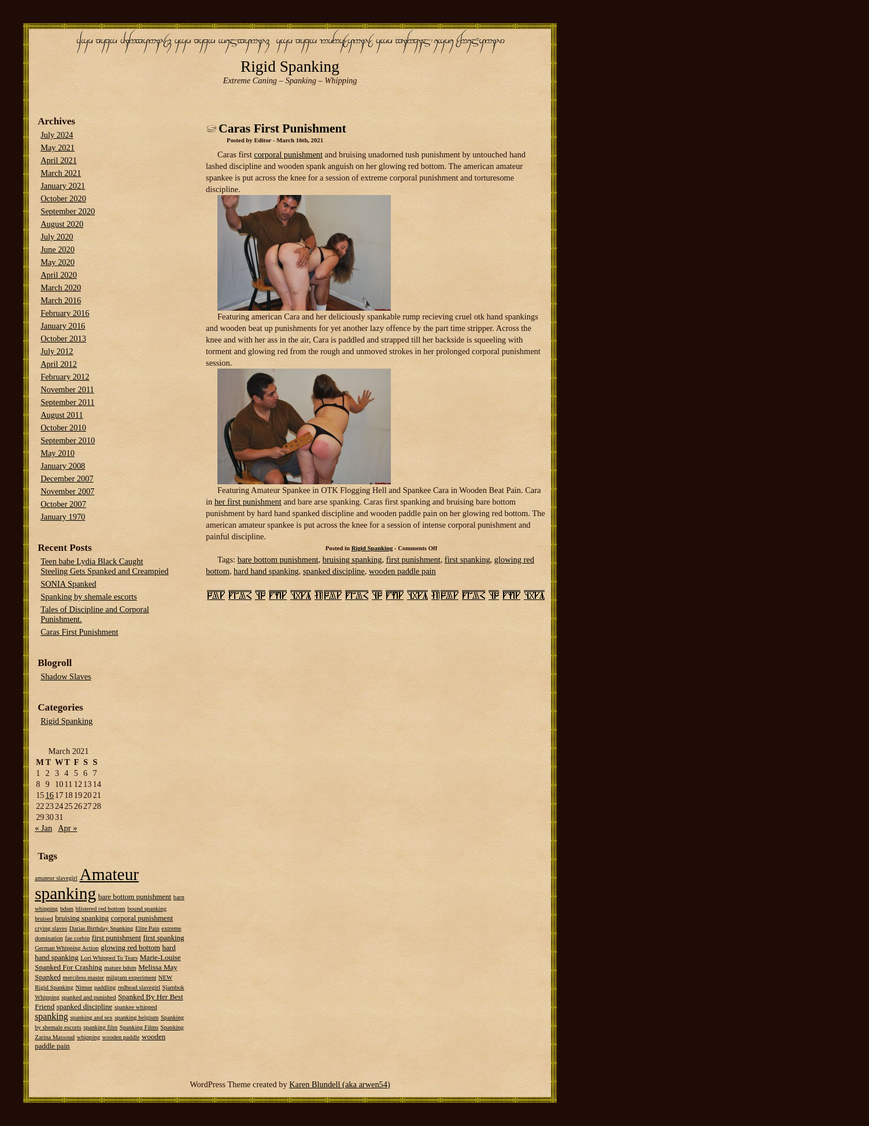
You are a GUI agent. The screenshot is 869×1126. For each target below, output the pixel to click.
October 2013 (63, 338)
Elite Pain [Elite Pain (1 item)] (147, 928)
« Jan (43, 828)
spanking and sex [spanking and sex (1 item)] (91, 1017)
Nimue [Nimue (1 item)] (83, 987)
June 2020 (57, 249)
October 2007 (63, 504)
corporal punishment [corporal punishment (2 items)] (142, 918)
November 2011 (67, 389)
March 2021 (60, 173)
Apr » (67, 828)
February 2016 (64, 313)
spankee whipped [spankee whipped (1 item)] (135, 1007)
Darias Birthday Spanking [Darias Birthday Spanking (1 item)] (101, 928)
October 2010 (63, 427)
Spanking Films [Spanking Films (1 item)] (139, 1027)
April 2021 (58, 160)
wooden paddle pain (402, 571)
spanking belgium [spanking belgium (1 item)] (136, 1017)
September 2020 (67, 211)
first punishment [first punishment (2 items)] (116, 937)
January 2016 (62, 325)
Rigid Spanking (290, 66)
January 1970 (62, 516)
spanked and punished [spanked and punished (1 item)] (88, 997)
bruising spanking (352, 559)
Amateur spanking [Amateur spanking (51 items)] (87, 884)
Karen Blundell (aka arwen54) (339, 1084)
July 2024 (56, 134)
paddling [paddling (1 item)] (105, 987)
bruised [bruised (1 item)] (44, 918)
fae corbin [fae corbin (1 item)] (77, 938)
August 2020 (61, 224)
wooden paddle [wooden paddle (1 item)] (121, 1037)
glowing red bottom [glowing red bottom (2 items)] (130, 947)
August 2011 (61, 415)
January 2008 (62, 465)
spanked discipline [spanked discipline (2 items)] (85, 1006)
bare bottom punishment (278, 559)
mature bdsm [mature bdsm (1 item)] (120, 968)
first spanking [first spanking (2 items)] (163, 937)
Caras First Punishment (282, 128)
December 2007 (67, 478)
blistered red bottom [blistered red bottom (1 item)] (100, 909)
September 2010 (67, 440)
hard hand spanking (266, 571)
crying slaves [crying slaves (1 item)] (51, 928)
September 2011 (67, 402)
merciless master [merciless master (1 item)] (83, 977)
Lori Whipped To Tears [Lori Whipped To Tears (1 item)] (109, 958)
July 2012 (56, 351)
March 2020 (60, 287)
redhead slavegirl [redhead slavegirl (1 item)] (139, 987)
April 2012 (58, 364)
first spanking (467, 559)
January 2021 (62, 185)
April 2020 (58, 274)
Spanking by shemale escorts (88, 596)
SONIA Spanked (68, 583)
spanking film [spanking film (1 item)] (100, 1027)
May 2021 (57, 147)
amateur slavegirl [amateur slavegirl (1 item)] (56, 878)
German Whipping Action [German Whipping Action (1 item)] (67, 948)
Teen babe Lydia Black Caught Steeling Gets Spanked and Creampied (104, 566)
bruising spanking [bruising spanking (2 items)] (82, 918)
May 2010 (57, 453)
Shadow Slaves (65, 676)
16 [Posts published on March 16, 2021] (50, 795)
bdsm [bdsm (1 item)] (66, 909)
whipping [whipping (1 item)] (88, 1037)
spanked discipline (334, 571)
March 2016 (60, 300)
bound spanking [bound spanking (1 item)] (147, 909)
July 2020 (56, 236)
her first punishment (248, 501)
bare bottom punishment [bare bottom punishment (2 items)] (135, 896)
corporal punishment (288, 154)
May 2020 (57, 262)
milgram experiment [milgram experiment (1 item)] (131, 977)
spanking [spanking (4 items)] (51, 1016)
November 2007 (67, 491)
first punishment (413, 559)
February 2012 (64, 376)
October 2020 (63, 198)
